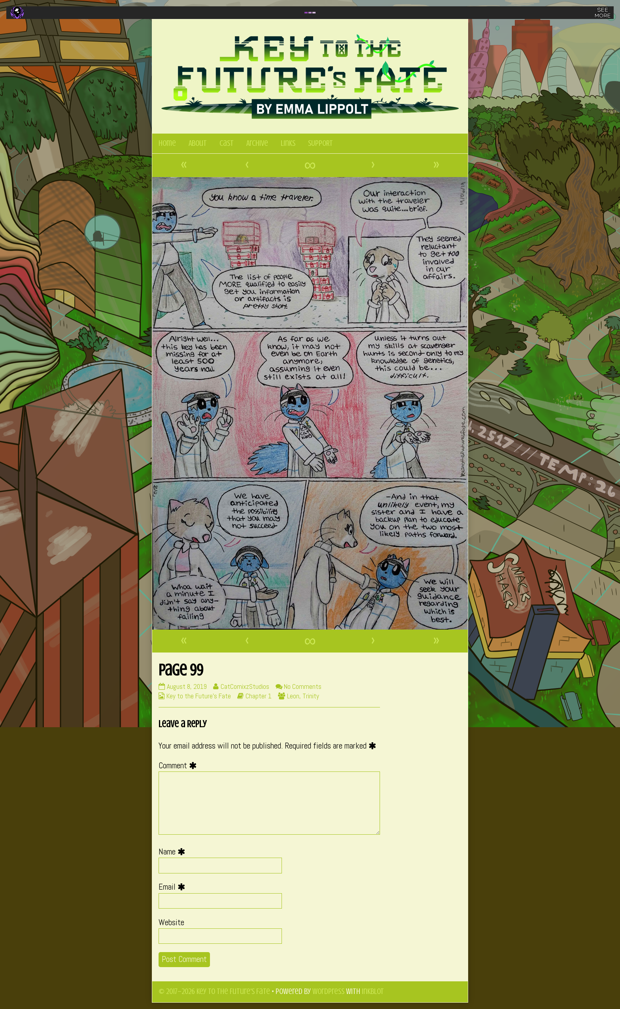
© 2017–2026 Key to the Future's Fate (214, 991)
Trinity (310, 696)
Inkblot (373, 991)
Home (167, 143)
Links (288, 143)
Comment (179, 765)
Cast (226, 143)
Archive (257, 143)
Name (174, 852)
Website (171, 922)
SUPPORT (320, 143)
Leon (293, 696)
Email (174, 887)
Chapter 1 (259, 696)
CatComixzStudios (244, 686)
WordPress (328, 991)
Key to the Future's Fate (198, 696)
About (198, 143)
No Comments (302, 686)
